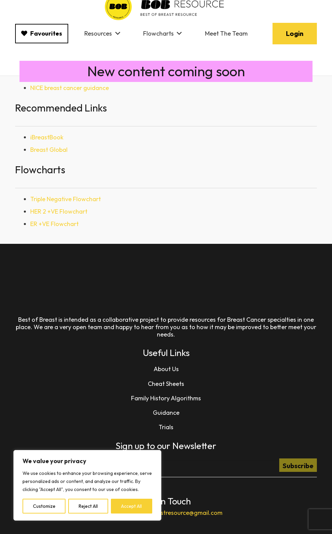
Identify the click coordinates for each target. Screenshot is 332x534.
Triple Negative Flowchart (65, 199)
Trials (166, 427)
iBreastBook (47, 137)
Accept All (131, 506)
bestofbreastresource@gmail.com (176, 513)
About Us (166, 369)
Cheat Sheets (166, 384)
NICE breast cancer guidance (69, 88)
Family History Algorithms (166, 398)
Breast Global (49, 149)
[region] (87, 485)
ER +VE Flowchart (54, 224)
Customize (44, 506)
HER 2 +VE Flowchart (58, 211)
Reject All (88, 506)
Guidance (166, 412)
